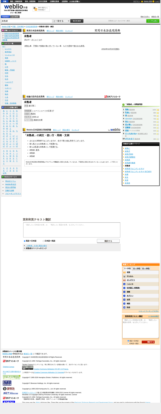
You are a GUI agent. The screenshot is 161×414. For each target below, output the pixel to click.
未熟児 (127, 151)
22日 (113, 49)
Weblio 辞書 (148, 1)
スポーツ (8, 88)
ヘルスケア (9, 82)
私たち (35, 144)
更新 (117, 49)
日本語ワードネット (29, 392)
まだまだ (32, 141)
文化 (6, 76)
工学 (6, 67)
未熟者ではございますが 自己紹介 (138, 172)
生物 (6, 91)
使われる (77, 46)
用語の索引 (59, 31)
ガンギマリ (131, 280)
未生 (126, 177)
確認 (128, 303)
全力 (59, 141)
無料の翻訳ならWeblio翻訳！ (43, 9)
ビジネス (8, 49)
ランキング (69, 31)
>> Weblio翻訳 (153, 316)
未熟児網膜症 (130, 157)
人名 (6, 97)
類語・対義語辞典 (16, 1)
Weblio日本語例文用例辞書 (38, 130)
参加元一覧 (155, 16)
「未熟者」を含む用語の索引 (36, 246)
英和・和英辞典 (30, 1)
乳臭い (127, 112)
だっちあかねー (131, 134)
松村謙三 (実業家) (133, 288)
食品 (6, 94)
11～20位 (136, 268)
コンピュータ (10, 55)
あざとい (130, 296)
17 (53, 111)
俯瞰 (128, 292)
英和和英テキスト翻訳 (37, 219)
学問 (6, 73)
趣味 (6, 85)
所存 (71, 141)
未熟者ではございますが (134, 169)
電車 (6, 58)
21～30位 (146, 268)
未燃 (126, 174)
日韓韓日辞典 (54, 1)
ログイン (136, 1)
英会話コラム (10, 181)
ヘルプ (157, 1)
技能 (42, 46)
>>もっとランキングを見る (148, 311)
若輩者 (127, 127)
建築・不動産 (10, 70)
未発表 (127, 183)
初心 (127, 122)
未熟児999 (129, 154)
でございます (78, 141)
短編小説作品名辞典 (35, 97)
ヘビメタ (130, 284)
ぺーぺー (128, 119)
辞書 (4, 1)
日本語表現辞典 (31, 27)
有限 (128, 272)
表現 (82, 46)
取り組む (66, 141)
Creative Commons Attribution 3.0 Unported (49, 372)
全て (3, 46)
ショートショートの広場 (41, 111)
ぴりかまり (129, 139)
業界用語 (8, 52)
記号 (4, 173)
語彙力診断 (9, 191)
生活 (6, 79)
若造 (127, 130)
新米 (37, 150)
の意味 (69, 46)
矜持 (128, 307)
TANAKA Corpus (8, 367)
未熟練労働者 (130, 163)
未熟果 (127, 160)
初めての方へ (145, 16)
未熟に (127, 148)
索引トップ (50, 31)
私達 (36, 147)
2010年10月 (107, 49)
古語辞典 (65, 1)
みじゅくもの (36, 40)
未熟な (27, 46)
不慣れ (35, 46)
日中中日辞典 (42, 1)
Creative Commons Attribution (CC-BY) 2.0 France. (51, 369)
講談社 (33, 114)
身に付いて (50, 46)
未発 (126, 180)
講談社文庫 (38, 120)
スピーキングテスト (13, 194)
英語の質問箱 (10, 187)
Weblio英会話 (10, 184)
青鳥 (127, 109)
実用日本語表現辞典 (35, 31)
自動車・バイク (10, 61)
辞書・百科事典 (18, 27)
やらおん (130, 276)
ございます (49, 141)
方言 (6, 100)
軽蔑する (54, 144)
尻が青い (128, 125)
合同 (128, 299)
